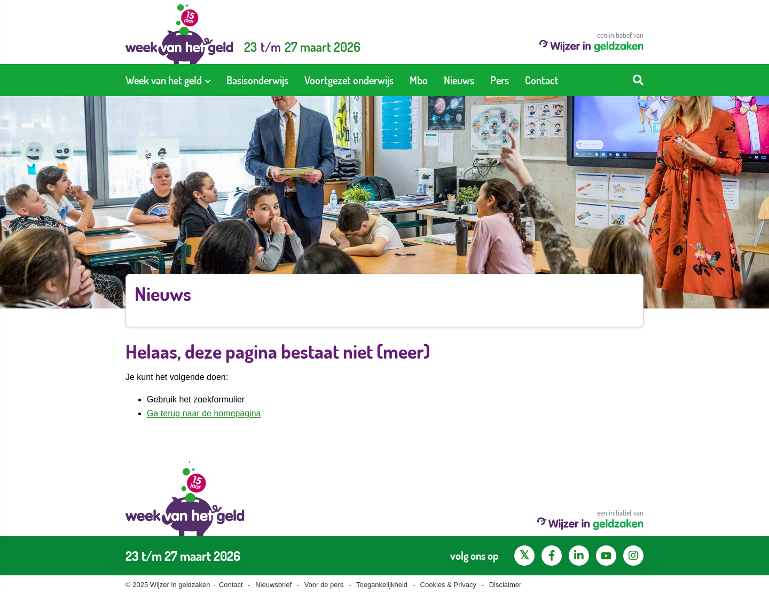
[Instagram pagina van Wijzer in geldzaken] (633, 555)
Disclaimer (505, 585)
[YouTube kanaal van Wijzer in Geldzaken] (606, 555)
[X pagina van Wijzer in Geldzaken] (524, 555)
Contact (231, 585)
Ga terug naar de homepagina (204, 413)
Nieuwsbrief (273, 585)
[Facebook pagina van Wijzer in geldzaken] (552, 555)
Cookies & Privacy (448, 585)
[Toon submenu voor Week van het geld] (207, 80)
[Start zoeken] (638, 80)
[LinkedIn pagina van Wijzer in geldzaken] (579, 555)
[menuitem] (167, 80)
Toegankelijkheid (381, 585)
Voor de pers (324, 585)
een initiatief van (591, 41)
